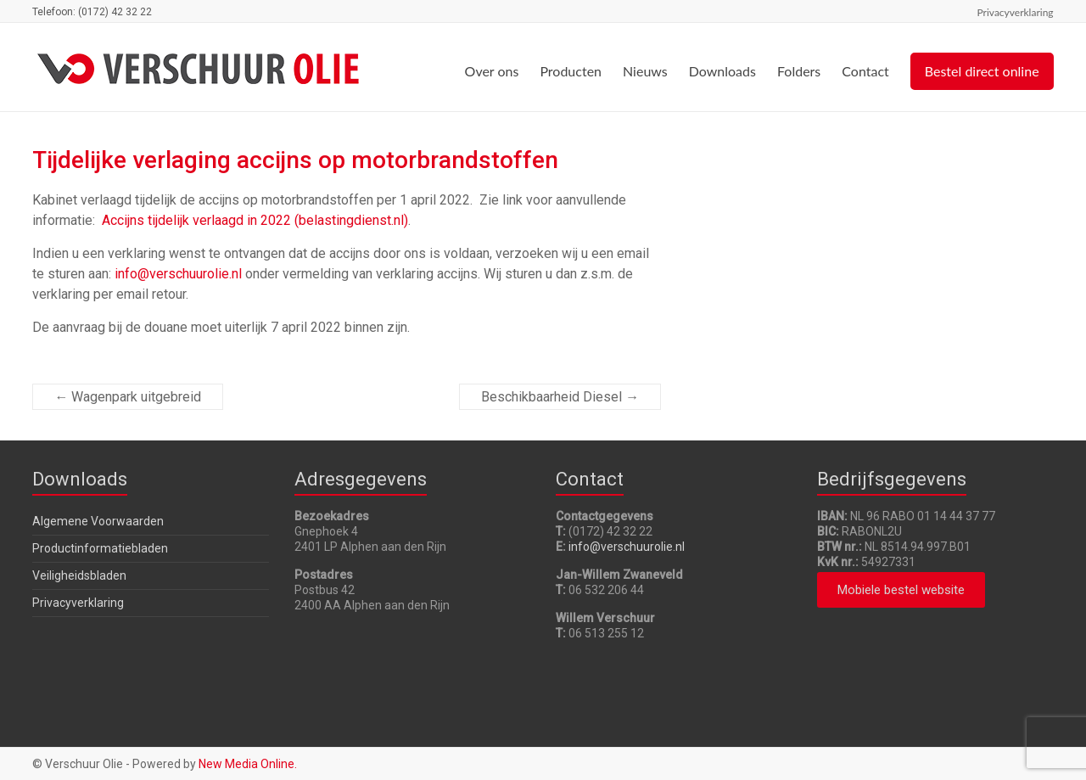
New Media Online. (248, 764)
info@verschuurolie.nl (178, 274)
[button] (901, 590)
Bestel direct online (982, 71)
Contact (865, 71)
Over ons (492, 71)
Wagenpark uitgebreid (127, 397)
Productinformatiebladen (100, 548)
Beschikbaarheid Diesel (560, 397)
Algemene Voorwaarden (98, 521)
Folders (798, 71)
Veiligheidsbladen (79, 575)
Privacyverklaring (1015, 12)
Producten (571, 71)
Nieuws (645, 71)
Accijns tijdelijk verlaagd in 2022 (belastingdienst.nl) (255, 220)
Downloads (722, 71)
